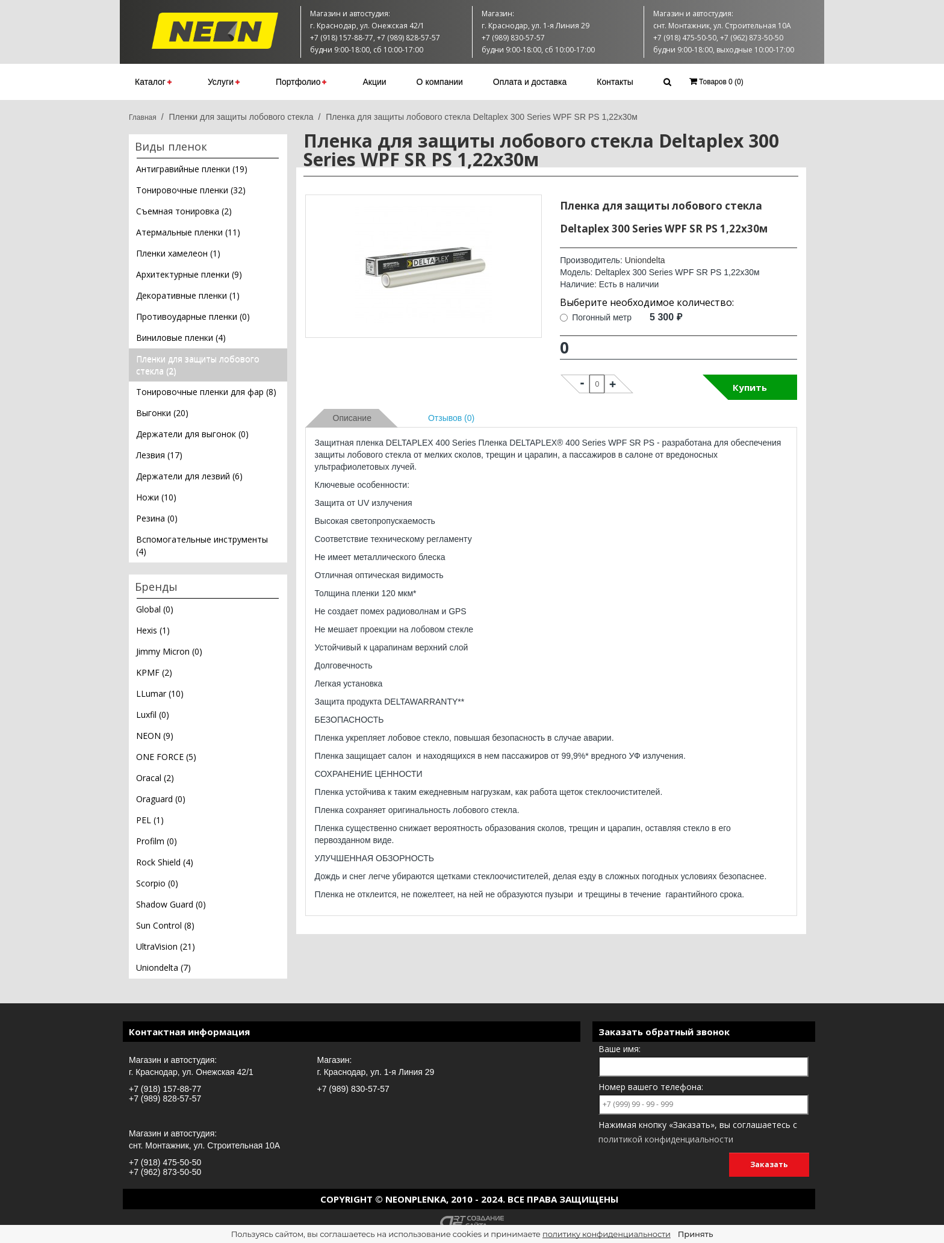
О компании (440, 82)
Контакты (615, 82)
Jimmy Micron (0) (169, 651)
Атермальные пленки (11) (188, 232)
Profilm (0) (156, 841)
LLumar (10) (160, 693)
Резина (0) (157, 518)
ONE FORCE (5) (166, 756)
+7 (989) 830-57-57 (353, 1089)
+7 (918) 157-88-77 (165, 1089)
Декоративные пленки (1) (188, 295)
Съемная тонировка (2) (184, 211)
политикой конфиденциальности (665, 1139)
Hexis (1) (153, 630)
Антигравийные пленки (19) (191, 169)
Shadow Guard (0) (171, 904)
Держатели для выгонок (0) (192, 434)
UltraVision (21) (165, 946)
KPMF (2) (154, 672)
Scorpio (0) (157, 883)
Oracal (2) (155, 777)
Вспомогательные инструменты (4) (202, 545)
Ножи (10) (156, 497)
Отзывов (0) (451, 418)
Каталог (153, 82)
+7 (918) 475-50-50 (165, 1162)
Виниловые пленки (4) (181, 337)
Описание (352, 418)
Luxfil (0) (152, 714)
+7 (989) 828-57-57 (165, 1098)
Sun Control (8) (165, 925)
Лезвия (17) (159, 455)
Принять (695, 1234)
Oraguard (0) (160, 799)
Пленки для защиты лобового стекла (241, 117)
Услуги (224, 82)
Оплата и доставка (530, 82)
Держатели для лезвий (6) (189, 476)
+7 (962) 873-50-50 (165, 1172)
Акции (374, 82)
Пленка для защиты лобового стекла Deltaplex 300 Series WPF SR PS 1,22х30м (482, 117)
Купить (750, 387)
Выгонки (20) (162, 413)
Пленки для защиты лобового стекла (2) (197, 364)
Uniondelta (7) (163, 967)
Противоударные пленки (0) (193, 316)
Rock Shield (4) (164, 862)
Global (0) (154, 609)
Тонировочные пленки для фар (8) (206, 391)
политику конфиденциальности (606, 1234)
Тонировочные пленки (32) (191, 190)
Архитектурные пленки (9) (189, 274)
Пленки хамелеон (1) (178, 253)
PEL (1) (150, 820)
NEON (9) (154, 735)
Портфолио (301, 82)
